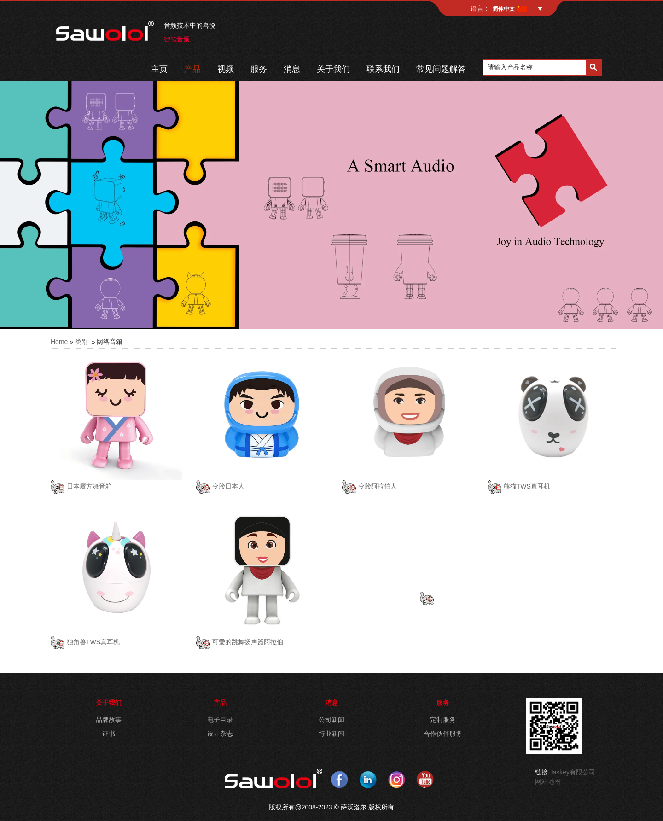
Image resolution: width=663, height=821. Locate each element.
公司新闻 (331, 719)
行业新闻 (331, 733)
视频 (225, 69)
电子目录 (220, 719)
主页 (159, 69)
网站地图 (548, 781)
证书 (108, 733)
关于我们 (333, 69)
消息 (292, 69)
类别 (81, 341)
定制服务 (443, 719)
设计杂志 (220, 733)
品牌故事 (109, 719)
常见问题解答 (441, 69)
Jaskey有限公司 (573, 772)
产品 (192, 69)
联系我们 (383, 69)
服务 (258, 69)
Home (59, 341)
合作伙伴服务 (443, 733)
